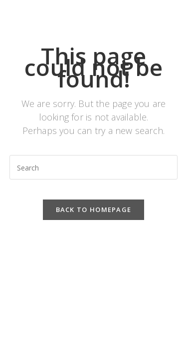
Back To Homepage (94, 209)
